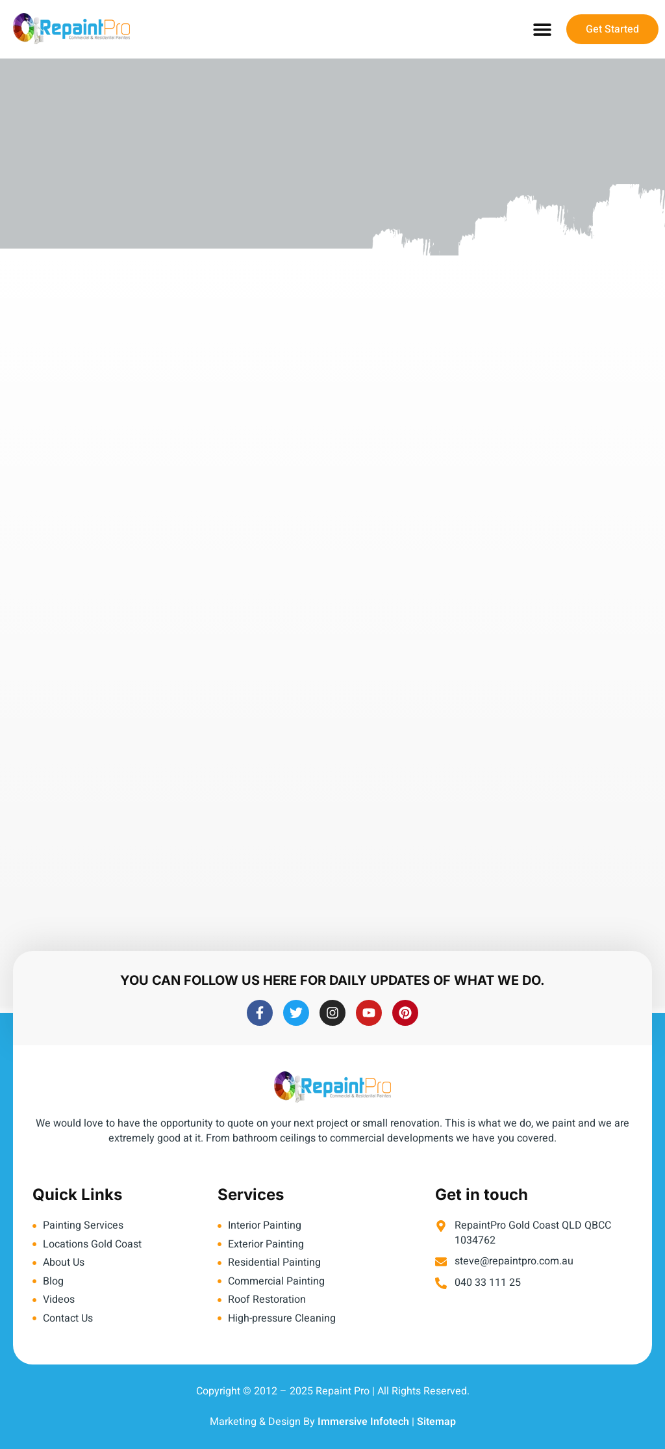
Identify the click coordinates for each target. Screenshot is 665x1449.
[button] (542, 29)
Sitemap (436, 1421)
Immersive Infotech (363, 1421)
